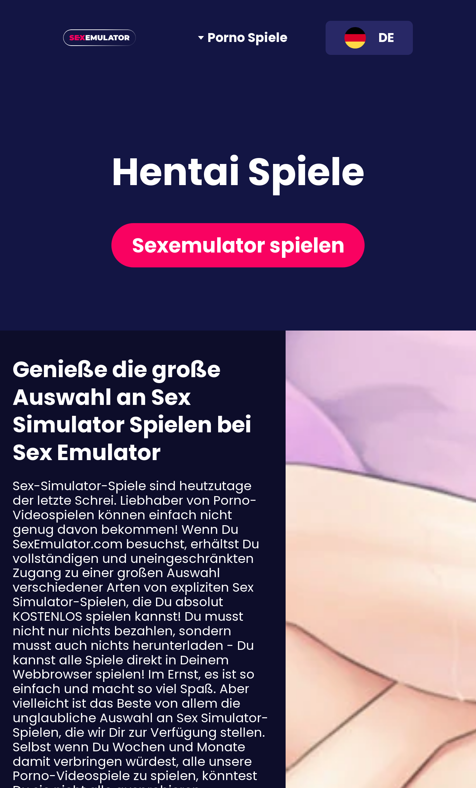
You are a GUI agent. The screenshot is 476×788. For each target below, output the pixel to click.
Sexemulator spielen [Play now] (238, 245)
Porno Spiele (248, 38)
